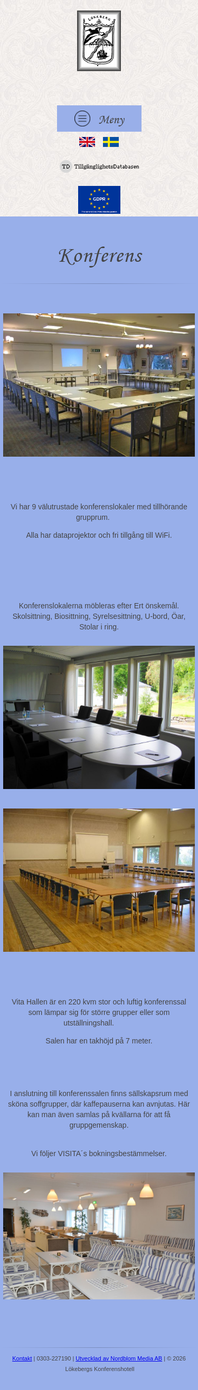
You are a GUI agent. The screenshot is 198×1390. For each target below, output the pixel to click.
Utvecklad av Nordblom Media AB (119, 1358)
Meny (99, 118)
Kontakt (22, 1358)
